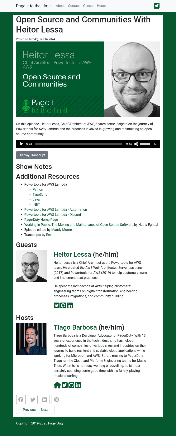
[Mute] (136, 144)
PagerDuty (55, 423)
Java (36, 200)
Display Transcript (32, 155)
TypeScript (40, 195)
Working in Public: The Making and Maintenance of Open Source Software (78, 225)
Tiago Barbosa (75, 327)
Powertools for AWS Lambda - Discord (52, 215)
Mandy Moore (61, 230)
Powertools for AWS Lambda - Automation (55, 210)
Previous (27, 410)
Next (46, 410)
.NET (36, 205)
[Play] (21, 144)
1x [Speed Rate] (155, 144)
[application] (88, 144)
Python (38, 189)
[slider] (79, 144)
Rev (49, 235)
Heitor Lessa (72, 254)
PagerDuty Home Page (41, 220)
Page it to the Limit (33, 5)
